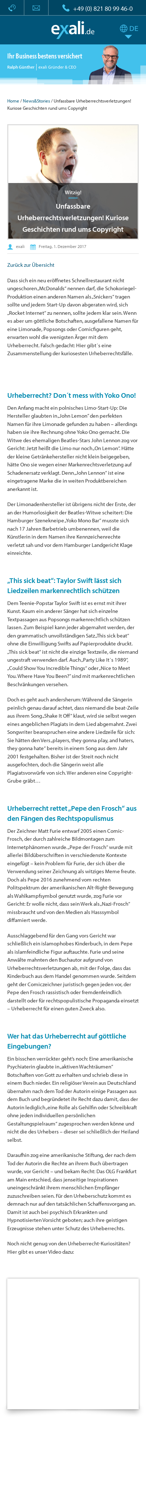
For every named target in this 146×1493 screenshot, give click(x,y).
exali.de (73, 30)
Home (13, 101)
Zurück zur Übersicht (30, 264)
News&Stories (36, 101)
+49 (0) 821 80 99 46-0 (103, 8)
